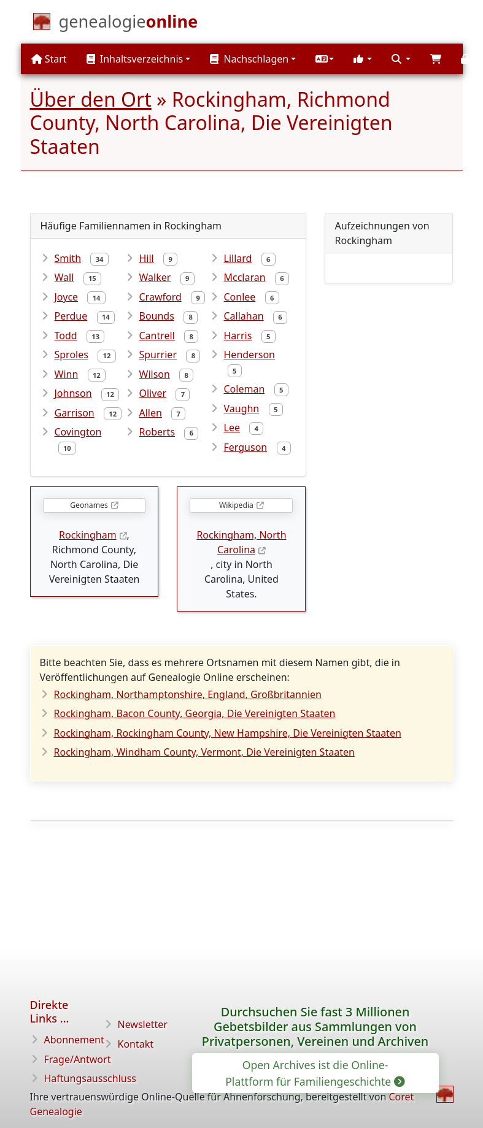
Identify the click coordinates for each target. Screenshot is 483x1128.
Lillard (238, 258)
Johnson (73, 393)
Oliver (153, 393)
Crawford (160, 297)
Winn (67, 374)
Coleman (244, 389)
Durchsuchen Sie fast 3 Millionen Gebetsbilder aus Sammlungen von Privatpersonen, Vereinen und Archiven (315, 1026)
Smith (68, 258)
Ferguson (246, 447)
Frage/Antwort (77, 1059)
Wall (64, 277)
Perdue (71, 316)
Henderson (249, 354)
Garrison (75, 413)
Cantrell (157, 335)
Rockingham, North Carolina (241, 542)
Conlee (240, 297)
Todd (66, 335)
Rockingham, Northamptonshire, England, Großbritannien (188, 694)
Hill (146, 258)
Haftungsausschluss (90, 1078)
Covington (78, 432)
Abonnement (74, 1039)
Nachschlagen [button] (249, 59)
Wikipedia (236, 505)
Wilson (154, 374)
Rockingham (88, 535)
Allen (150, 413)
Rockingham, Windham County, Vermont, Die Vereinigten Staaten (204, 752)
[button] (325, 59)
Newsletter (143, 1024)
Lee (232, 427)
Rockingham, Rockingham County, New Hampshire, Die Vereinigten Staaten (227, 733)
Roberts (157, 432)
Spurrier (158, 354)
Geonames (88, 505)
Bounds (156, 316)
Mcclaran (245, 277)
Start (49, 59)
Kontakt (136, 1044)
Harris (238, 335)
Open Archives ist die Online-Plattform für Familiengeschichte (314, 1072)
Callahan (244, 316)
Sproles (71, 354)
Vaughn (242, 408)
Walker (155, 277)
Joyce (67, 297)
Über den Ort (91, 99)
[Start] (128, 24)
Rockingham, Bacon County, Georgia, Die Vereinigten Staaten (195, 713)
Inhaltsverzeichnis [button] (135, 59)
